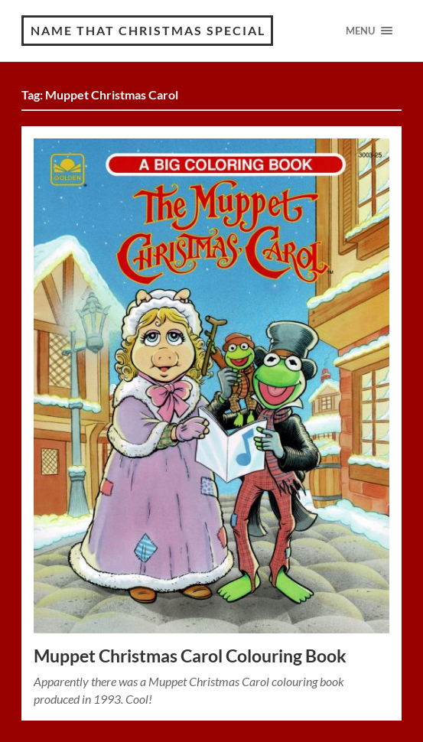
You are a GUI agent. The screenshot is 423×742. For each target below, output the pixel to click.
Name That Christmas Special (148, 30)
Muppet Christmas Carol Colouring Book (190, 656)
